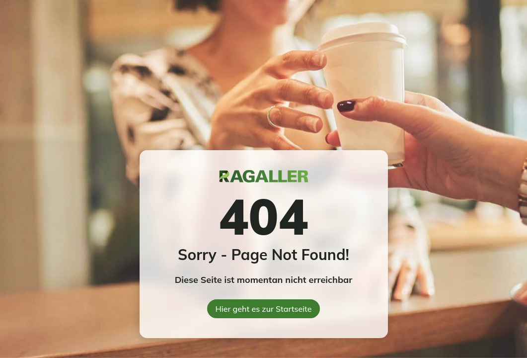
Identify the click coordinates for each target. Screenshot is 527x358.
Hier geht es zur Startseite (264, 309)
